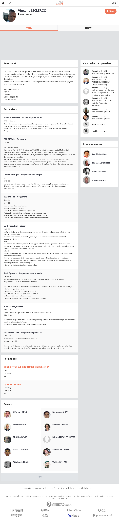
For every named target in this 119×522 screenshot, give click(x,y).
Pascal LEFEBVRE (20, 449)
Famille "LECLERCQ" (100, 131)
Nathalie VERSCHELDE (101, 163)
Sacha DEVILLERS (99, 171)
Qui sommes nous (12, 496)
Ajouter (112, 11)
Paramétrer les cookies (72, 496)
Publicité (28, 496)
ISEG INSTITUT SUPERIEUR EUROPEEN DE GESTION (27, 367)
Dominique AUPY (60, 412)
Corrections (109, 496)
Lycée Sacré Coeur (12, 384)
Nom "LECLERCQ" (99, 124)
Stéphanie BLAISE (21, 462)
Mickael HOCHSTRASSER (63, 437)
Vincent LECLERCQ (99, 71)
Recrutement (37, 496)
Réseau (88, 28)
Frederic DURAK (20, 424)
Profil (29, 28)
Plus (39, 477)
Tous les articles (99, 496)
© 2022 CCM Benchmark (60, 498)
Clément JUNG (20, 412)
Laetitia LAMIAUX (99, 154)
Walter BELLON (59, 462)
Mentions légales (86, 496)
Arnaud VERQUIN (99, 180)
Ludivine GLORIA (60, 424)
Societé (44, 496)
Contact (21, 496)
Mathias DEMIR (20, 437)
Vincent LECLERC (99, 116)
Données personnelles (56, 496)
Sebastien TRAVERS (61, 449)
